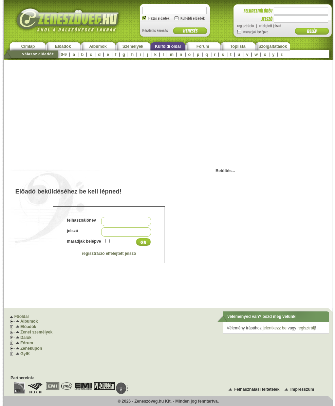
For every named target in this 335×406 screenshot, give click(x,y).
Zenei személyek (36, 332)
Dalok (26, 337)
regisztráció (93, 253)
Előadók (63, 46)
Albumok (98, 46)
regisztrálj (306, 328)
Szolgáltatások (272, 46)
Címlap (28, 46)
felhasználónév (81, 220)
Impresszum (302, 389)
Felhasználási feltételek (256, 389)
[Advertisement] (168, 111)
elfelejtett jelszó (121, 253)
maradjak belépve (84, 241)
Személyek (133, 46)
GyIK (25, 353)
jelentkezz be (274, 328)
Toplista (237, 46)
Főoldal (21, 316)
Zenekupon (31, 348)
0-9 (64, 54)
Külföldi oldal (168, 46)
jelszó (72, 230)
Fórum (203, 46)
